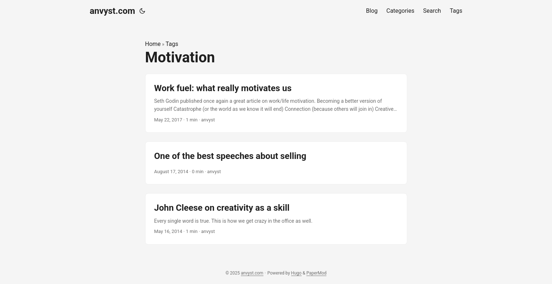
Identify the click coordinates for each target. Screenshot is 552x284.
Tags (172, 43)
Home (153, 43)
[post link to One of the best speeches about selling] (276, 163)
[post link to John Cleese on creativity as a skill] (276, 219)
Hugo (296, 273)
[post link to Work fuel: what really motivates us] (276, 103)
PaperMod (316, 273)
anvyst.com (112, 11)
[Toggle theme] (142, 11)
